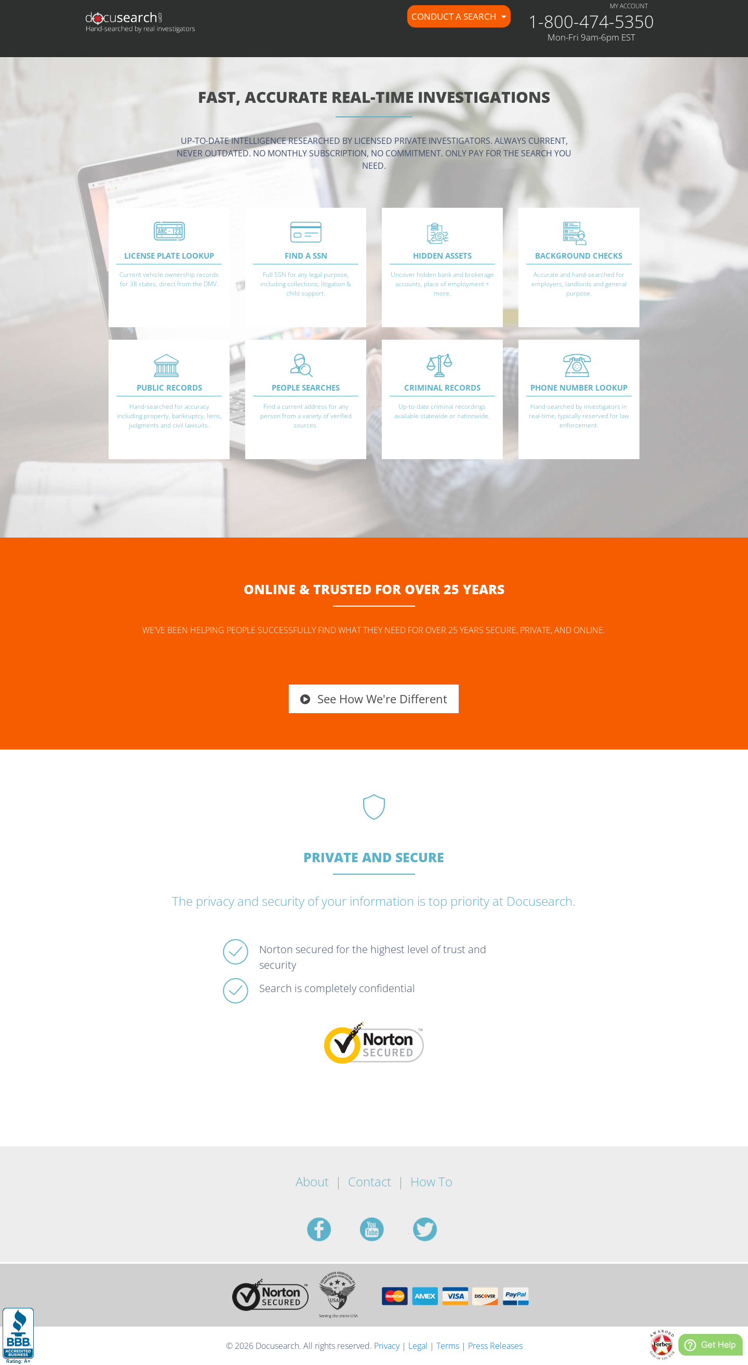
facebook (331, 1229)
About (312, 1181)
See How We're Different (373, 698)
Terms (447, 1345)
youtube (384, 1229)
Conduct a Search (455, 16)
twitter (437, 1229)
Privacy (386, 1345)
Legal (418, 1345)
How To (431, 1181)
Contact (369, 1181)
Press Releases (495, 1345)
